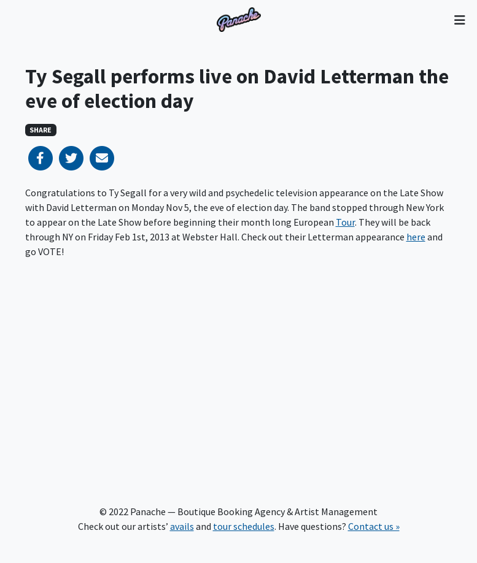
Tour (345, 222)
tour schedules (243, 526)
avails (182, 526)
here (415, 237)
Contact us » (374, 526)
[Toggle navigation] (459, 19)
